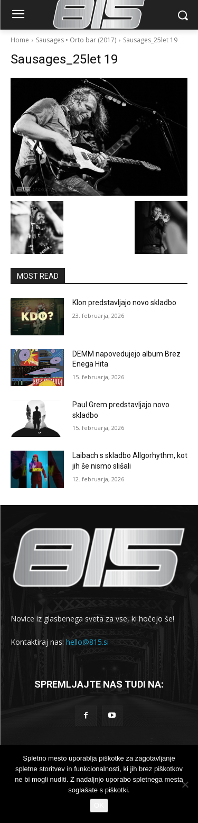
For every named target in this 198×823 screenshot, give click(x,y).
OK (99, 805)
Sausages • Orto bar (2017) (76, 39)
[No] (185, 784)
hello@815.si (87, 642)
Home (20, 39)
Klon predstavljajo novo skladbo (124, 302)
